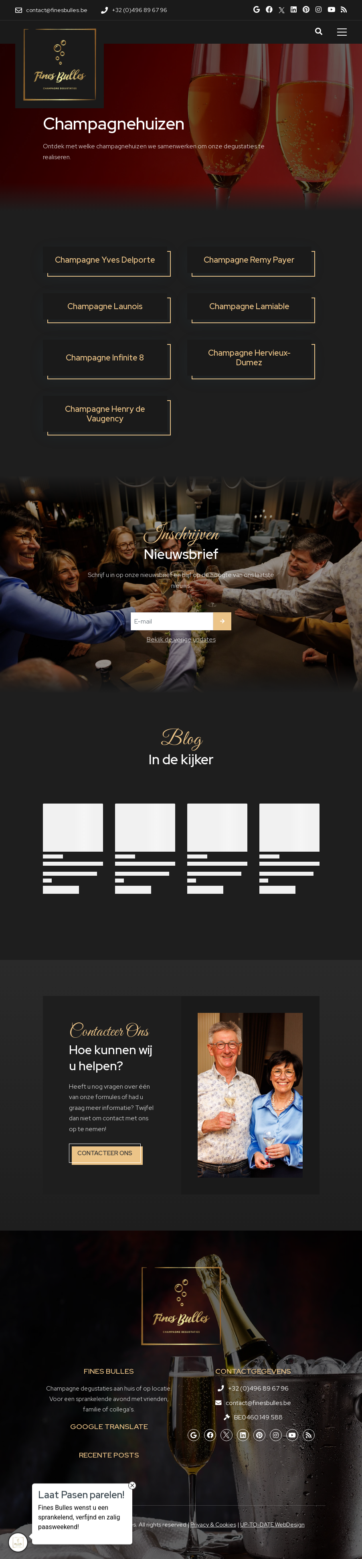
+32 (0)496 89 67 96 (258, 1388)
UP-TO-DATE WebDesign (272, 1524)
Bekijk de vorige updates (181, 639)
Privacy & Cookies (213, 1524)
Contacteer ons (104, 1153)
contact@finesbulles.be (258, 1403)
